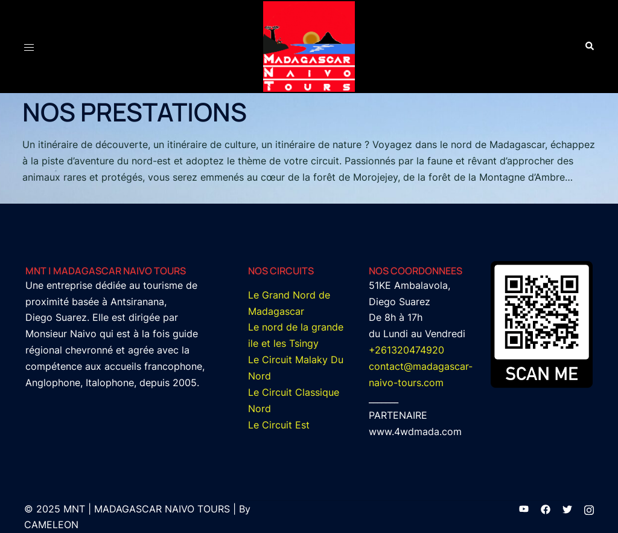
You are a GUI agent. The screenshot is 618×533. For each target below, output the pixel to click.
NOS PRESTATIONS (134, 111)
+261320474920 (406, 350)
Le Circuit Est (279, 425)
